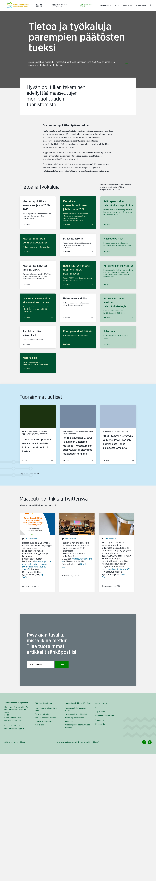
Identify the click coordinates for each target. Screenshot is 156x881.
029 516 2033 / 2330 (12, 725)
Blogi (117, 5)
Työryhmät (69, 721)
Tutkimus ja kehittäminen (44, 721)
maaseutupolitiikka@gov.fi (14, 729)
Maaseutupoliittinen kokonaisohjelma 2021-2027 (36, 205)
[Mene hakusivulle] (151, 5)
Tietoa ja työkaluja (42, 714)
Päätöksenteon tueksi (86, 5)
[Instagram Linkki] (150, 742)
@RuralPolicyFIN (31, 539)
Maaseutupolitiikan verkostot (45, 718)
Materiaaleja (30, 358)
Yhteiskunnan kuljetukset (118, 265)
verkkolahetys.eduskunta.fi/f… (116, 569)
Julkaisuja (109, 331)
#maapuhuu (40, 567)
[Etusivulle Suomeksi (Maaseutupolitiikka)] (18, 5)
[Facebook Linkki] (144, 742)
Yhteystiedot (141, 5)
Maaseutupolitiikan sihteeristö (76, 714)
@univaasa (27, 567)
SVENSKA (39, 4)
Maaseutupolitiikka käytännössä (60, 5)
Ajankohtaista (105, 5)
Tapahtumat (127, 5)
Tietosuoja (99, 720)
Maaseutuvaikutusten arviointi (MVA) (46, 709)
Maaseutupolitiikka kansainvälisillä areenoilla (77, 726)
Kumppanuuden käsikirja (77, 331)
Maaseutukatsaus (113, 238)
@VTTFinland (40, 564)
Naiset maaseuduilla (75, 298)
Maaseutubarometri (74, 238)
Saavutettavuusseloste (104, 716)
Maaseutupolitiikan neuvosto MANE (75, 709)
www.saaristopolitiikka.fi (90, 742)
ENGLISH (39, 6)
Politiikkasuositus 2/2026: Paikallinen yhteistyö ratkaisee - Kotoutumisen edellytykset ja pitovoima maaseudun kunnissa (78, 446)
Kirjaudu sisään (101, 724)
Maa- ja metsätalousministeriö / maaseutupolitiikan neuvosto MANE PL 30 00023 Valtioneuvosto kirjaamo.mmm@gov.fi (16, 713)
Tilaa (62, 664)
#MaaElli (26, 569)
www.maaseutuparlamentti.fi (68, 742)
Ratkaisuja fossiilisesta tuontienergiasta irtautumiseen (76, 269)
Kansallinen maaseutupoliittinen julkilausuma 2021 (75, 205)
